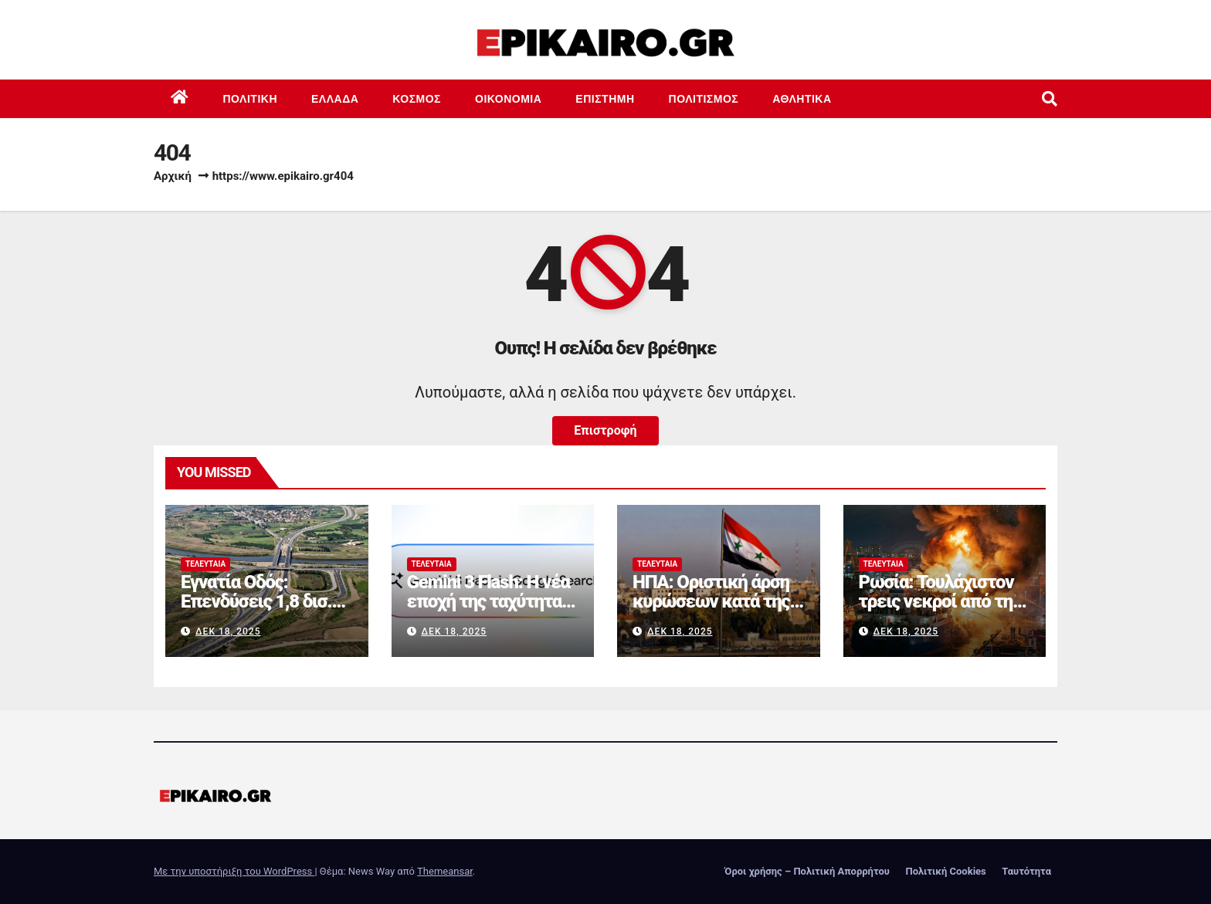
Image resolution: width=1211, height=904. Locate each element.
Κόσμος (416, 99)
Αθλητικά (801, 99)
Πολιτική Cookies (945, 871)
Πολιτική (250, 99)
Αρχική (173, 176)
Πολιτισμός (704, 99)
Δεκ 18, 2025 (228, 631)
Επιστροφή (605, 430)
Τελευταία (205, 564)
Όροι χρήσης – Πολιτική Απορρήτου (807, 871)
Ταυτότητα (1026, 871)
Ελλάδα (334, 99)
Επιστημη (604, 99)
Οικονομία (508, 99)
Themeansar (445, 871)
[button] (1049, 99)
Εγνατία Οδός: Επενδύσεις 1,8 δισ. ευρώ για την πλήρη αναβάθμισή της (257, 611)
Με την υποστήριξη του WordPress (234, 871)
